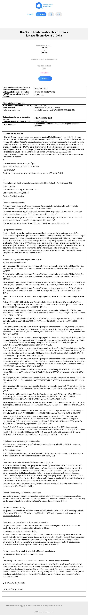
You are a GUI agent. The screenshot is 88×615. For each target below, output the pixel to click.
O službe (30, 14)
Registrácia (41, 14)
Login (51, 14)
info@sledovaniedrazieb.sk (53, 606)
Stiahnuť (45, 78)
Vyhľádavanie (58, 14)
